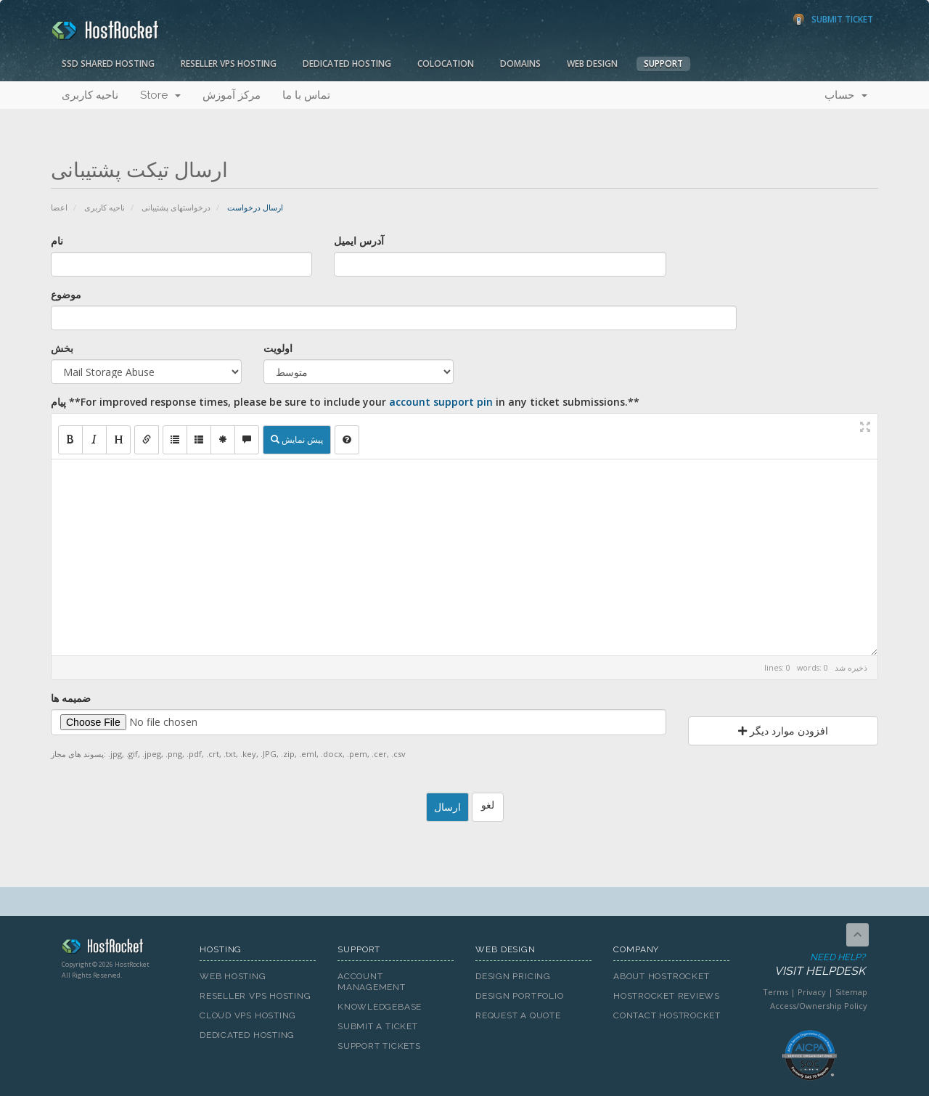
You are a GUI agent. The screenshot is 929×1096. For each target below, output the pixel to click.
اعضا (59, 207)
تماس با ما (306, 95)
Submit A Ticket (377, 1026)
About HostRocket (661, 976)
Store (160, 95)
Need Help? (808, 965)
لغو (487, 804)
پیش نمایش (297, 439)
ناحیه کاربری (90, 95)
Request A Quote (518, 1015)
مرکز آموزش (231, 95)
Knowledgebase (379, 1007)
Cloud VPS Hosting (248, 1015)
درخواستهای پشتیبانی (176, 207)
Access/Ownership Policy (818, 1005)
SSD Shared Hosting (108, 63)
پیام (345, 402)
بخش (62, 348)
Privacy (812, 991)
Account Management (371, 981)
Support (663, 63)
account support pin (441, 402)
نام (57, 241)
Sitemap (851, 991)
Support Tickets (379, 1046)
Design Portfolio (519, 996)
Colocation (445, 63)
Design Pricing (513, 976)
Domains (520, 63)
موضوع (66, 294)
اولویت (277, 348)
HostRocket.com (120, 949)
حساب (845, 95)
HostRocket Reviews (666, 996)
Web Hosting (233, 976)
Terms (775, 991)
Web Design (592, 63)
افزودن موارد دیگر (783, 730)
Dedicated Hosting (347, 63)
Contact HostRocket (667, 1015)
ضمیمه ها (71, 698)
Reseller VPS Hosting (229, 63)
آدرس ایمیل (359, 241)
